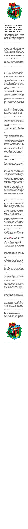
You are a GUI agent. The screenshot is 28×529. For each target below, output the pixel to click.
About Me (8, 342)
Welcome (5, 342)
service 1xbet (11, 237)
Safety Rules (16, 342)
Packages (12, 342)
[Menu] (4, 23)
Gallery (20, 342)
